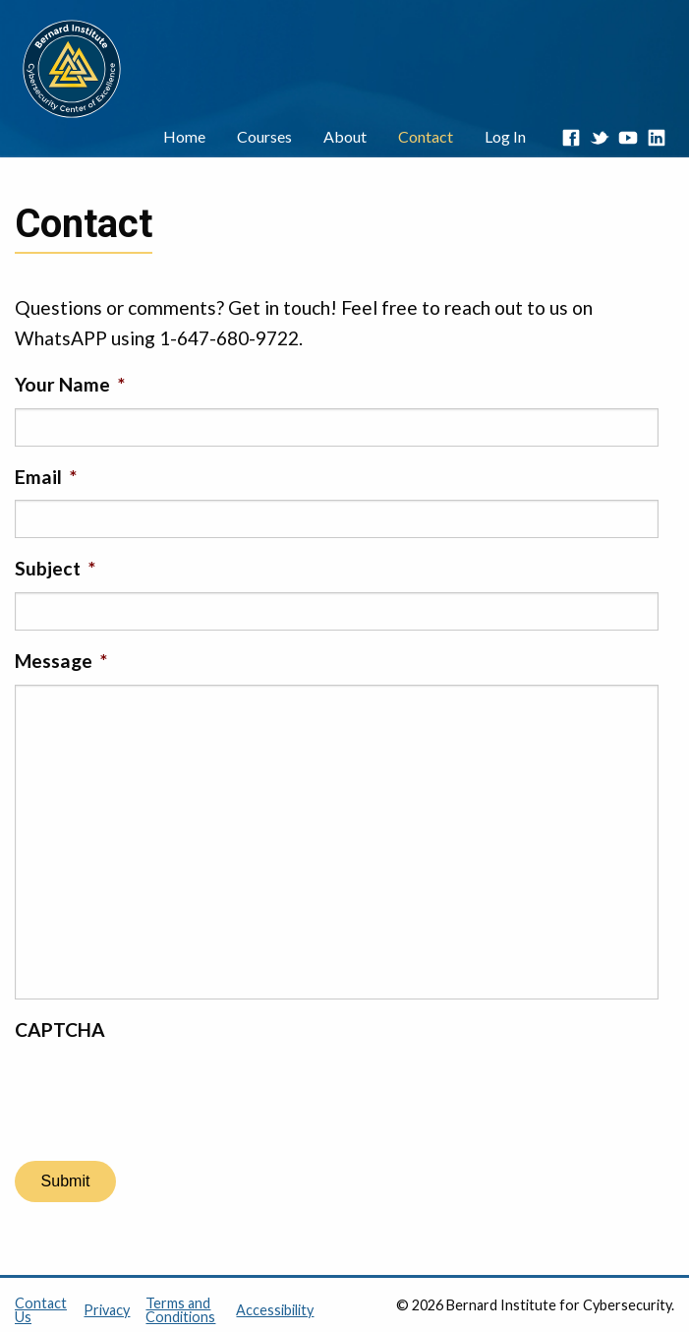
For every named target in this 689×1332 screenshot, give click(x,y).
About (345, 136)
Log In (505, 136)
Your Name (70, 384)
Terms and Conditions (180, 1310)
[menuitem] (184, 137)
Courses (264, 136)
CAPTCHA (60, 1029)
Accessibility (275, 1309)
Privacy (107, 1309)
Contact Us (41, 1310)
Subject (55, 568)
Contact (425, 136)
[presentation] (164, 1091)
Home (184, 136)
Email (46, 476)
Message (61, 660)
